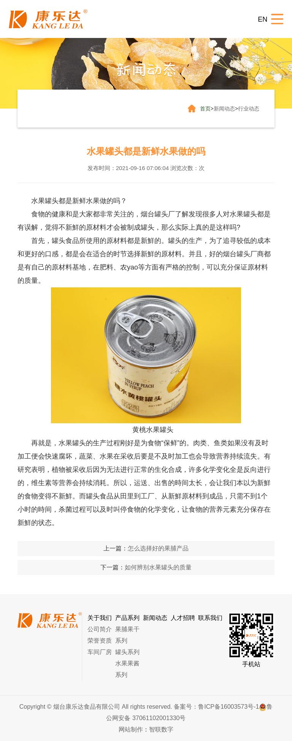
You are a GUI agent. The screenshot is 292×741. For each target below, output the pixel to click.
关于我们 (99, 618)
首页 (205, 109)
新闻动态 (224, 109)
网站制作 (131, 729)
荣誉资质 (99, 640)
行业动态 (248, 109)
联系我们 (210, 618)
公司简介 (99, 629)
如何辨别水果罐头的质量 (158, 567)
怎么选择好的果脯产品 (158, 548)
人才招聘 (183, 618)
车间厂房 (99, 652)
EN (262, 19)
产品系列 (127, 618)
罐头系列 (127, 652)
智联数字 (161, 729)
